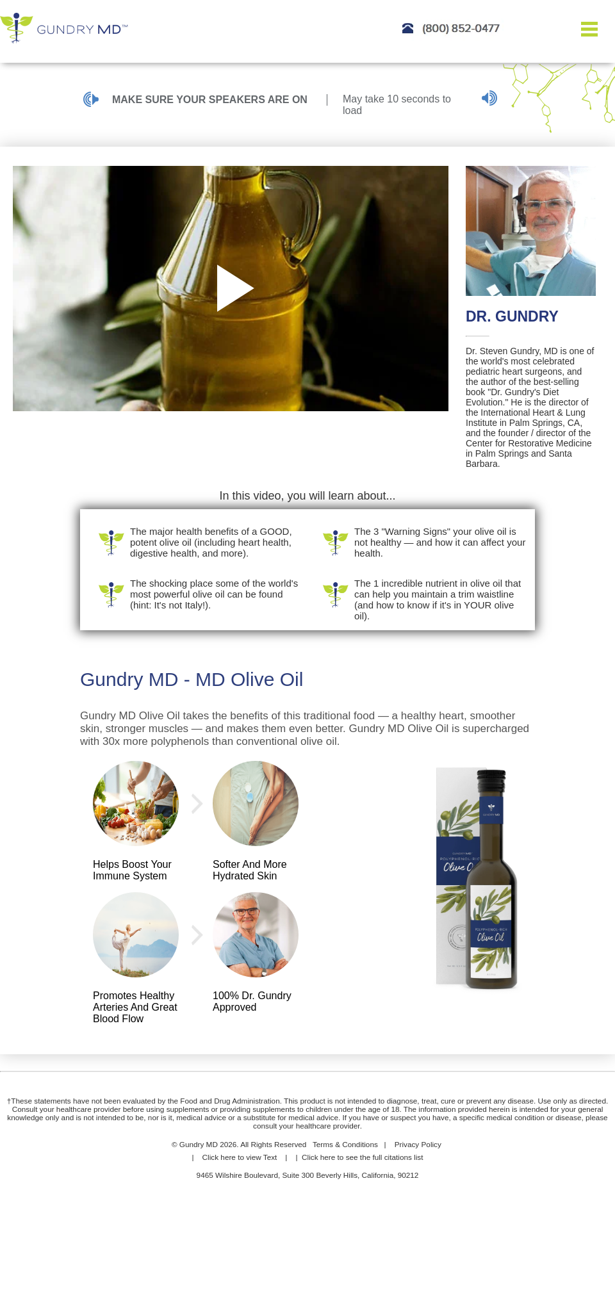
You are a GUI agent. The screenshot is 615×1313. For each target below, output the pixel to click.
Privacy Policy (418, 1144)
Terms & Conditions (345, 1144)
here (228, 1157)
